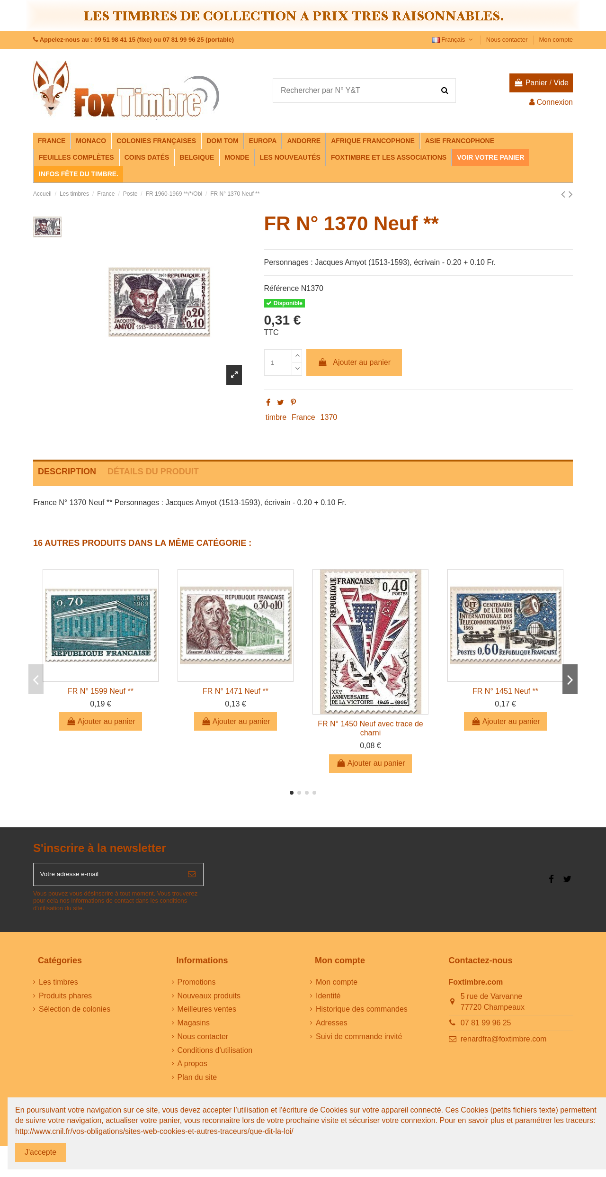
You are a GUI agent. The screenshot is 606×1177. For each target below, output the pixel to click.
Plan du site (197, 1081)
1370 (329, 417)
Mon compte (556, 39)
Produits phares (65, 1000)
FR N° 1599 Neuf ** (101, 691)
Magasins (194, 1027)
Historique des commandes (362, 1013)
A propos (192, 1068)
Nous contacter (507, 39)
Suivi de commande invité (359, 1041)
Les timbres (58, 986)
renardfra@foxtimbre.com (504, 1043)
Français (453, 39)
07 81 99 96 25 (486, 1027)
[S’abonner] (191, 876)
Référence (281, 288)
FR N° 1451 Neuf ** (505, 691)
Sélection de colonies (74, 1013)
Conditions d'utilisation (215, 1054)
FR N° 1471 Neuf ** (235, 691)
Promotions (197, 986)
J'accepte (40, 1152)
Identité (328, 1000)
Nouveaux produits (209, 1000)
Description (67, 471)
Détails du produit (153, 471)
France (303, 417)
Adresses (332, 1027)
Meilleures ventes (207, 1013)
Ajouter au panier (354, 362)
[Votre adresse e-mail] (107, 876)
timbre (276, 417)
